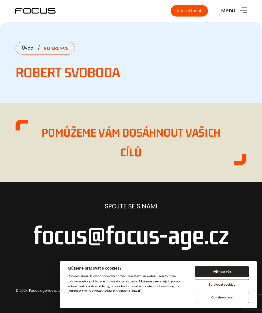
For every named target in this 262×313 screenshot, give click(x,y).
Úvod (27, 48)
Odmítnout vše (222, 297)
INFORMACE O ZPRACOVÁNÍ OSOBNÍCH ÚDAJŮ (105, 291)
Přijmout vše (222, 272)
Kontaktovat (189, 11)
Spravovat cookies (222, 284)
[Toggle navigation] (234, 10)
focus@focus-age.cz (131, 235)
